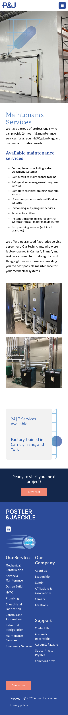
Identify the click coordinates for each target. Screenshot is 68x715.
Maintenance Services (14, 638)
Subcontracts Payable (44, 653)
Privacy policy (18, 705)
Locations (41, 605)
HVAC (9, 592)
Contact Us (42, 628)
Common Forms (45, 661)
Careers (40, 599)
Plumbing (12, 598)
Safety (39, 583)
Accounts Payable (46, 645)
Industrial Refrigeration (14, 627)
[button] (62, 5)
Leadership (42, 577)
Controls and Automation (14, 617)
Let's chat (34, 492)
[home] (9, 5)
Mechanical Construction (14, 567)
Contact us (18, 685)
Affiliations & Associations (43, 591)
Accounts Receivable (42, 636)
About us (41, 571)
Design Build (14, 586)
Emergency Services (19, 646)
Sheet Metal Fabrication (14, 606)
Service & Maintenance (14, 578)
